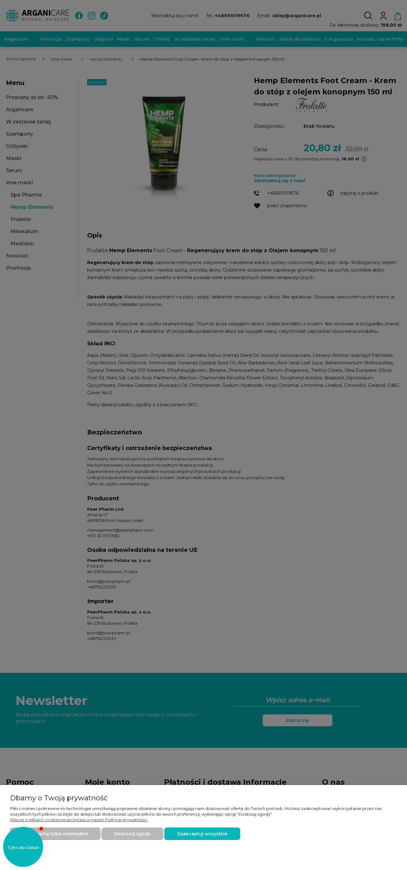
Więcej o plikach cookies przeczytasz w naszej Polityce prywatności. (79, 819)
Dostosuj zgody (132, 834)
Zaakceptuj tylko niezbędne (55, 834)
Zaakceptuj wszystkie (202, 834)
